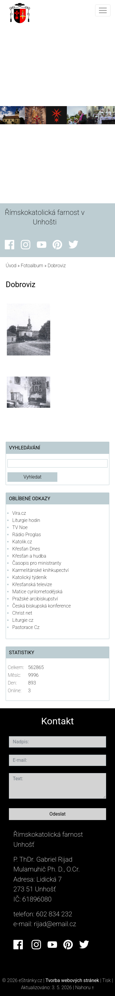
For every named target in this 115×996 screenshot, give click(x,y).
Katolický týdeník (29, 577)
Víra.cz (19, 513)
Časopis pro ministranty (36, 563)
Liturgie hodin (26, 520)
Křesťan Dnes (26, 549)
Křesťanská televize (32, 584)
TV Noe (20, 527)
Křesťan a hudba (29, 556)
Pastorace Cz (26, 627)
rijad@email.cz (55, 924)
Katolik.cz (22, 542)
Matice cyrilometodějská (37, 591)
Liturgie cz (22, 620)
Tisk (106, 980)
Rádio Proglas (26, 534)
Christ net (22, 613)
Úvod (11, 265)
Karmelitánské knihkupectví (40, 570)
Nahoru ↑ (84, 987)
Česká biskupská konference (41, 606)
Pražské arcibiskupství (35, 599)
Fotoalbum (32, 265)
